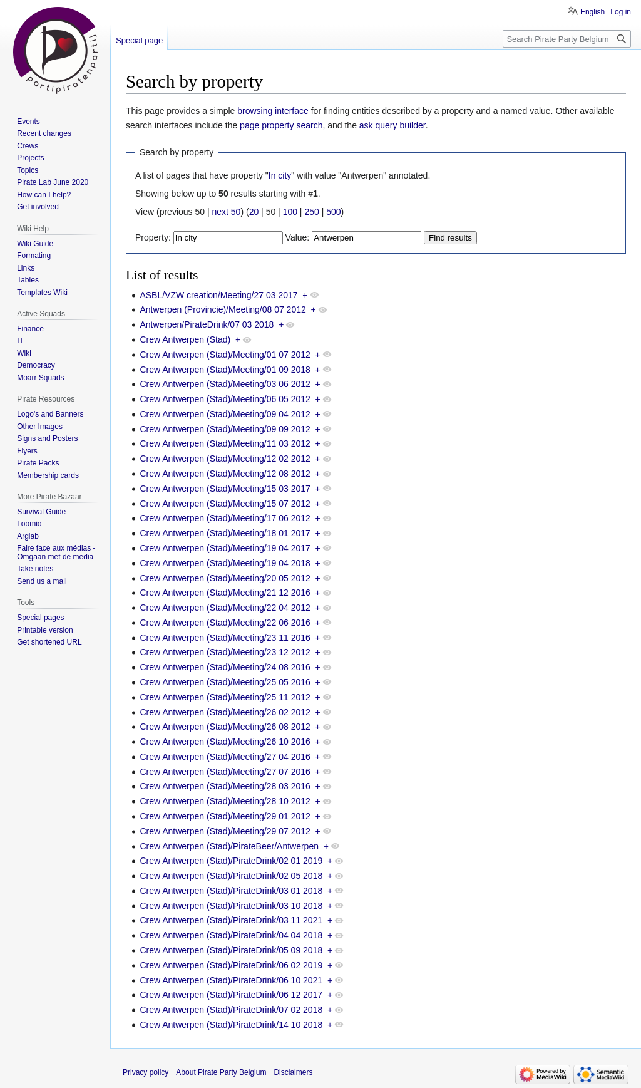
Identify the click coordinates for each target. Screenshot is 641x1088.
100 (290, 212)
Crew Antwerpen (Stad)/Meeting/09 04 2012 (225, 414)
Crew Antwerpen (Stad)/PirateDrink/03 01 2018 (231, 891)
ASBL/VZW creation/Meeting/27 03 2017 (218, 295)
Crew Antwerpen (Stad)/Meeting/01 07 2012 (225, 355)
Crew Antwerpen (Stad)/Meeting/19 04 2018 (225, 563)
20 (254, 212)
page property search (281, 125)
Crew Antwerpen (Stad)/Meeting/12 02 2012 (225, 458)
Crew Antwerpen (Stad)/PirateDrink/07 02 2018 (231, 1010)
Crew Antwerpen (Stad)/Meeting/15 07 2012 (225, 504)
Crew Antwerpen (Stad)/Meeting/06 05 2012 (225, 399)
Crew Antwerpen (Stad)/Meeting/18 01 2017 (225, 533)
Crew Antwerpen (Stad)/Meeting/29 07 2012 (225, 831)
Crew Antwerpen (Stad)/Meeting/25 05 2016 (225, 682)
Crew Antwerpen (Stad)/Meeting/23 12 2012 (225, 652)
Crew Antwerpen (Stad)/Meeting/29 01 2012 (225, 816)
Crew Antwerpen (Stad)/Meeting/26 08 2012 (225, 727)
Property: (153, 237)
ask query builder (392, 125)
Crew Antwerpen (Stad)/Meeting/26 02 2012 (225, 712)
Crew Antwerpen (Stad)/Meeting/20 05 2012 (225, 578)
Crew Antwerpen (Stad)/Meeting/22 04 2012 (225, 608)
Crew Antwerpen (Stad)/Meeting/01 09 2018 (225, 370)
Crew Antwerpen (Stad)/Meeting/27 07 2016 (225, 772)
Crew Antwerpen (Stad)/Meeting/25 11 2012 (225, 697)
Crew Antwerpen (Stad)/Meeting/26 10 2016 (225, 742)
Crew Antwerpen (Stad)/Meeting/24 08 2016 (225, 667)
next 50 (226, 212)
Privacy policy (145, 1072)
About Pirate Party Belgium (221, 1072)
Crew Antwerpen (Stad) (185, 339)
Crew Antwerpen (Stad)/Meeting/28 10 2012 (225, 801)
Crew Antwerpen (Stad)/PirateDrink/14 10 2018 (231, 1025)
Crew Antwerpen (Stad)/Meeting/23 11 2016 (225, 638)
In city (280, 175)
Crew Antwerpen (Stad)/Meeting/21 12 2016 (225, 593)
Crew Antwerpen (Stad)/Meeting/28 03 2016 (225, 786)
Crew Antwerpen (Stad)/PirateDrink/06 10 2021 (231, 980)
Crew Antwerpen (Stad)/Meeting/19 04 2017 (225, 548)
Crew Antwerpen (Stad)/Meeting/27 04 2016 (225, 757)
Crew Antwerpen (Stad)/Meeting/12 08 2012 (225, 474)
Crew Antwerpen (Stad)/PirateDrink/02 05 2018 (231, 876)
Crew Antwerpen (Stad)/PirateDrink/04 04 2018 (231, 935)
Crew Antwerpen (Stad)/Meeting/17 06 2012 (225, 518)
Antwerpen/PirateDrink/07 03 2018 (207, 324)
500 (333, 212)
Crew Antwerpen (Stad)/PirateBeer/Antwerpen (229, 846)
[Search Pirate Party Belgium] (567, 39)
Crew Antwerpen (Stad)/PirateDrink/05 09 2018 (231, 950)
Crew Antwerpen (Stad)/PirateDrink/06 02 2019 (231, 965)
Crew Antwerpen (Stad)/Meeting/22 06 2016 (225, 623)
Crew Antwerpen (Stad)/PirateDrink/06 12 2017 (231, 995)
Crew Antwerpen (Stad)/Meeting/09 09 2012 (225, 429)
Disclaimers (293, 1072)
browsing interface (273, 111)
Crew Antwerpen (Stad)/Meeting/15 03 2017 (225, 489)
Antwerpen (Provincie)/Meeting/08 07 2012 (222, 309)
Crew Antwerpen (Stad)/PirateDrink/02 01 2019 (231, 861)
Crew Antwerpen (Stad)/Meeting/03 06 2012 (225, 384)
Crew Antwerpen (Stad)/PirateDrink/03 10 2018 (231, 906)
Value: (297, 237)
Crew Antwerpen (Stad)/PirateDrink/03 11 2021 (231, 920)
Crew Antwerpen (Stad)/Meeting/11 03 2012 (225, 443)
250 (311, 212)
